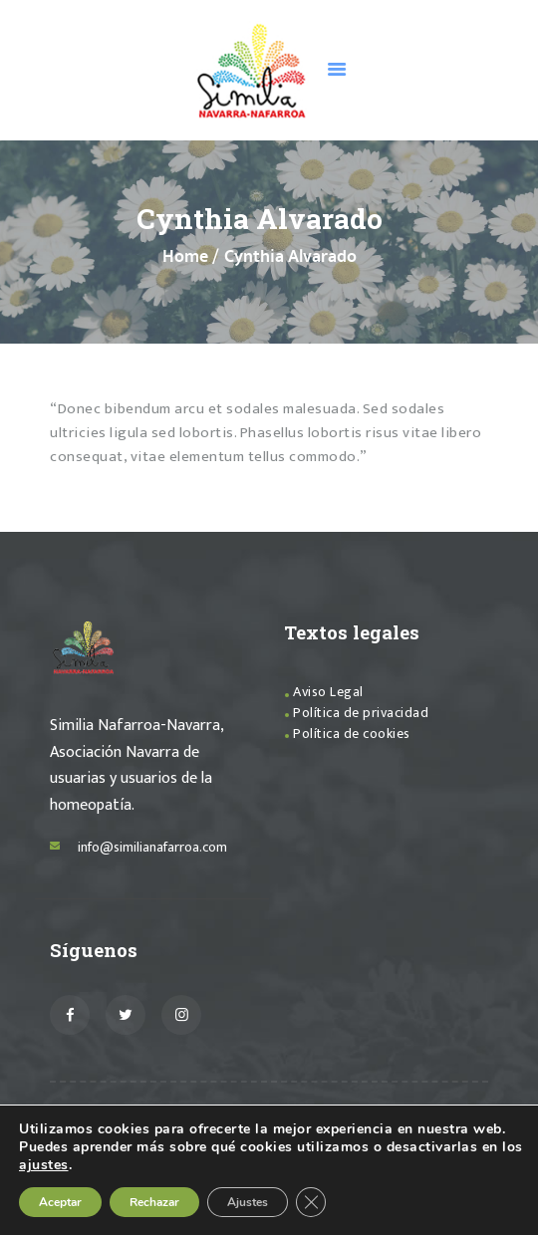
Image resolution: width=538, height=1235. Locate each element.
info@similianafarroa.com (152, 847)
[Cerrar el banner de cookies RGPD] (311, 1202)
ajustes (44, 1165)
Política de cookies (351, 733)
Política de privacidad (360, 712)
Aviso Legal (328, 691)
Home (185, 257)
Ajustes (247, 1202)
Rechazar (154, 1202)
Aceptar (60, 1202)
